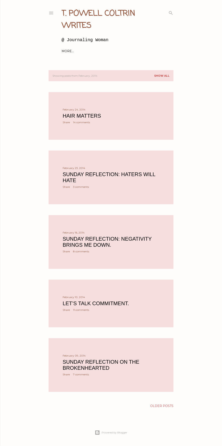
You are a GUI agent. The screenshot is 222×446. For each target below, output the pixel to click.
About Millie (132, 51)
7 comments (81, 374)
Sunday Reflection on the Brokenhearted (101, 365)
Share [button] (66, 122)
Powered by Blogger (111, 432)
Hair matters (82, 116)
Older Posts (161, 406)
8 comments (81, 251)
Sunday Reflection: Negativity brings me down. (107, 242)
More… (153, 51)
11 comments (81, 309)
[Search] (170, 12)
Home (67, 51)
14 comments (81, 122)
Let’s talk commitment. (96, 303)
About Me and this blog (96, 51)
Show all (162, 75)
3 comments (81, 186)
